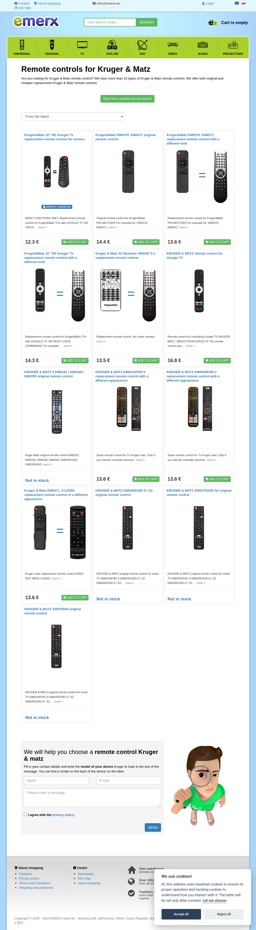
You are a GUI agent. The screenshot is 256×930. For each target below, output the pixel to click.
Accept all (181, 914)
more (43, 227)
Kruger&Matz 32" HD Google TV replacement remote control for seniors (54, 137)
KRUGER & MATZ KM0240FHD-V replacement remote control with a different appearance (193, 376)
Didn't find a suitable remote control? (127, 99)
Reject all (224, 914)
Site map (84, 878)
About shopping (89, 883)
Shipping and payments (36, 887)
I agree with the (49, 815)
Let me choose (214, 900)
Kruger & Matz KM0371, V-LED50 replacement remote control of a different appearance (56, 495)
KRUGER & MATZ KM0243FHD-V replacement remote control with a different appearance (122, 376)
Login (208, 3)
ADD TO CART (75, 242)
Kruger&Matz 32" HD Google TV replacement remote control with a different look (50, 258)
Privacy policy (29, 878)
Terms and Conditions (34, 883)
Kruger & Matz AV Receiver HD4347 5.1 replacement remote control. (125, 256)
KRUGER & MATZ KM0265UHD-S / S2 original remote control (124, 493)
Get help (22, 8)
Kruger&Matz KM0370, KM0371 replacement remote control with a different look (193, 139)
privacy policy (63, 815)
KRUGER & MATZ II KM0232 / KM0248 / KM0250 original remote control (54, 374)
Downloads (86, 874)
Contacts (25, 874)
